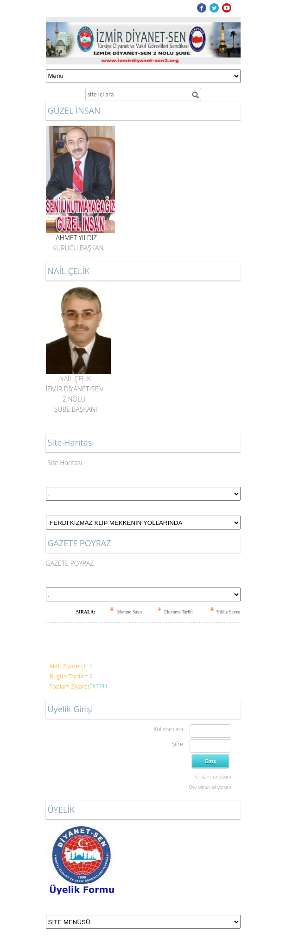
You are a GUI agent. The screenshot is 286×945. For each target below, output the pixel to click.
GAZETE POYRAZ (70, 563)
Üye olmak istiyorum (210, 787)
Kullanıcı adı (168, 729)
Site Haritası (65, 462)
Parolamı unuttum (212, 776)
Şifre (177, 744)
